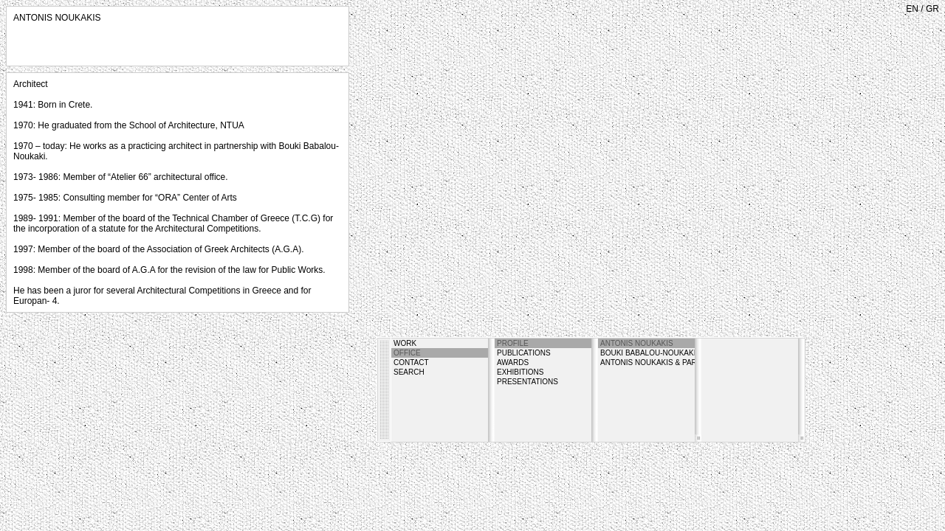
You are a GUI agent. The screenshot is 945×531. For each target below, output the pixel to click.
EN (912, 9)
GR (932, 9)
